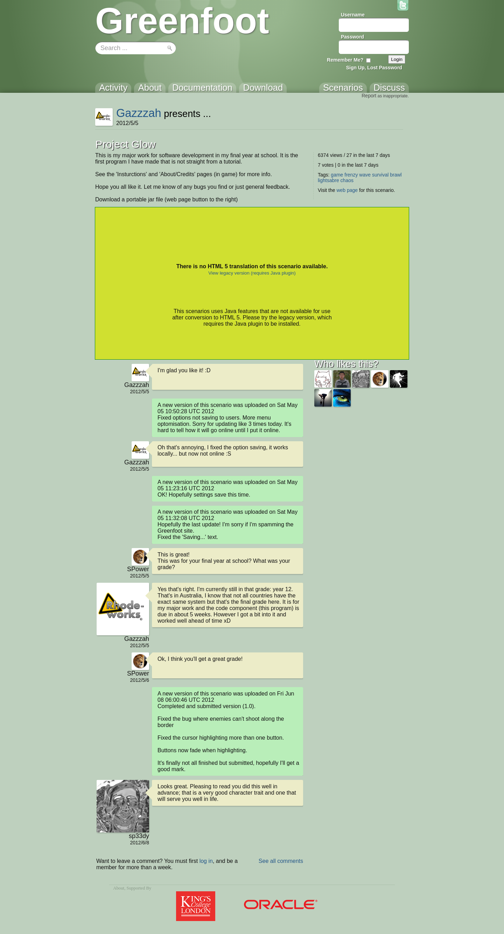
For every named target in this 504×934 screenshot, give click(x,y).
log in (206, 861)
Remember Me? (345, 60)
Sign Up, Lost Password (374, 67)
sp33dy (139, 835)
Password (352, 37)
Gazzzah (138, 112)
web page (347, 190)
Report (369, 95)
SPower (138, 569)
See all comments (281, 861)
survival (380, 175)
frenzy (351, 175)
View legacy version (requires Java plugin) (251, 273)
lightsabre (328, 180)
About (118, 888)
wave (365, 175)
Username (353, 15)
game (337, 175)
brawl (395, 175)
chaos (347, 180)
